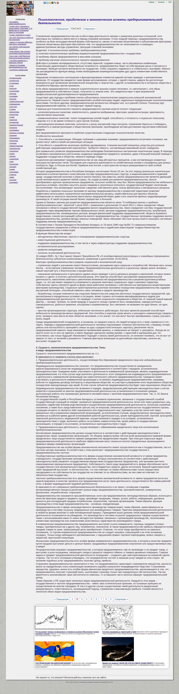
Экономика (13, 182)
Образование (14, 138)
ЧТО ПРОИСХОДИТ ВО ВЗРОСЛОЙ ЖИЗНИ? (53, 663)
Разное (12, 154)
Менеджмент (14, 130)
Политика (13, 143)
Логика (11, 117)
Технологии (13, 164)
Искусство (13, 107)
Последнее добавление (18, 70)
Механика (13, 135)
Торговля (12, 167)
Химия (11, 177)
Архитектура (14, 81)
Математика (14, 122)
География (13, 96)
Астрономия (14, 83)
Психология (13, 151)
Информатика (14, 104)
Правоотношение (16, 146)
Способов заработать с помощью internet (18, 62)
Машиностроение (16, 125)
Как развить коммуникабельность (17, 23)
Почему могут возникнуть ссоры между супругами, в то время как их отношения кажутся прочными (20, 29)
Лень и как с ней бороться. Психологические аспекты (19, 57)
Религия (12, 156)
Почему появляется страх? (20, 35)
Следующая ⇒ (90, 29)
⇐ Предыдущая (61, 29)
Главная (151, 2)
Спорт (11, 162)
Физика (12, 169)
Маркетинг (13, 120)
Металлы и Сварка (16, 133)
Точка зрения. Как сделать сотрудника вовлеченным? (19, 52)
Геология (12, 99)
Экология (12, 180)
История (12, 109)
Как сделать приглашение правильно (19, 48)
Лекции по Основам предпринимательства (18, 66)
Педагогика (13, 141)
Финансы (12, 175)
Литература (13, 115)
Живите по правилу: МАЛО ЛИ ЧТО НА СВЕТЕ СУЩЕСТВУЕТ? (127, 663)
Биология (13, 88)
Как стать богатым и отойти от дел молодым (21, 39)
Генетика (12, 94)
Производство (14, 149)
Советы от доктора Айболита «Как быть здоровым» (20, 43)
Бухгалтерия (14, 91)
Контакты (161, 2)
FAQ (169, 2)
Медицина (13, 128)
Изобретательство (16, 102)
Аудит (11, 86)
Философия (14, 172)
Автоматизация (15, 78)
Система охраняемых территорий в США (119, 632)
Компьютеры (14, 112)
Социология (14, 159)
